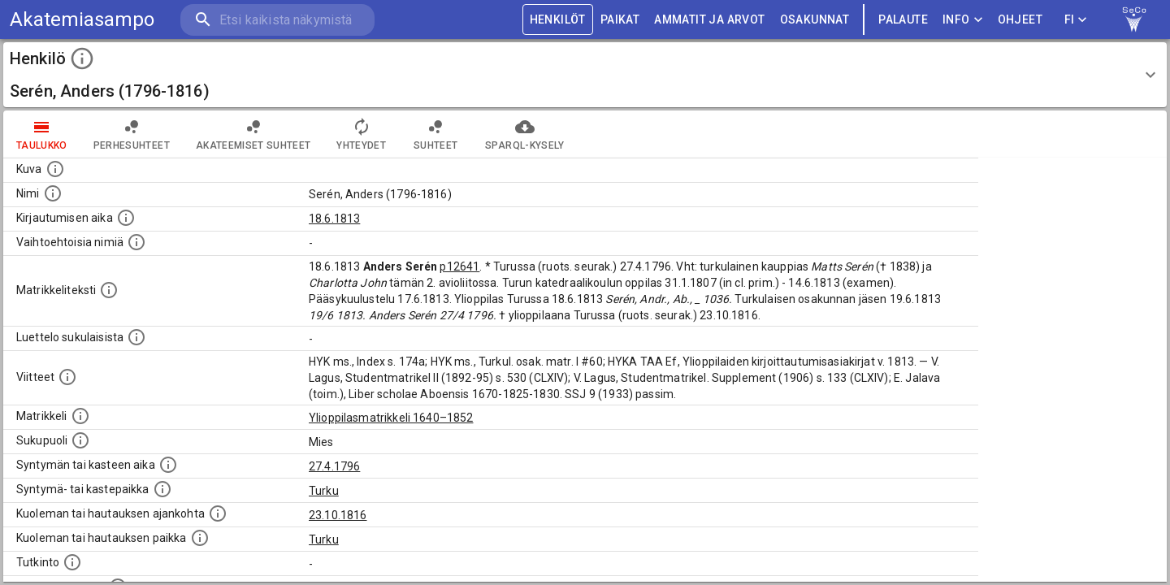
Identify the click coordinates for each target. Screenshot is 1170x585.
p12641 (459, 266)
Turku (324, 490)
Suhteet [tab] (435, 134)
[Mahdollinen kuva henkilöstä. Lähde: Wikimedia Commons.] (55, 169)
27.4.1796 (334, 466)
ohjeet (1020, 20)
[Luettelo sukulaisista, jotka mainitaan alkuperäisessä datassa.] (137, 337)
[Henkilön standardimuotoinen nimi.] (53, 193)
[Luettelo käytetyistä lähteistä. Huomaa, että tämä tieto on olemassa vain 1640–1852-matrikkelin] (67, 377)
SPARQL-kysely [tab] (524, 134)
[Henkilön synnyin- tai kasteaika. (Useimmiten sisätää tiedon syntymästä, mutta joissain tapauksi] (168, 465)
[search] (276, 20)
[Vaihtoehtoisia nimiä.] (137, 242)
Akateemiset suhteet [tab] (253, 134)
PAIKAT (620, 20)
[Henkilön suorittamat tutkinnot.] (72, 562)
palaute (903, 20)
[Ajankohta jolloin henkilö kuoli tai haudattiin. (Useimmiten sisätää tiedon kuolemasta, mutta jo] (218, 513)
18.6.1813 (334, 218)
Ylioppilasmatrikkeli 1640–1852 (391, 417)
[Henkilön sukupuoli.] (80, 440)
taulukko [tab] (41, 134)
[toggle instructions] (82, 59)
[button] (585, 74)
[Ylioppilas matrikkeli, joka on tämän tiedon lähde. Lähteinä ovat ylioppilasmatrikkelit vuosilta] (80, 416)
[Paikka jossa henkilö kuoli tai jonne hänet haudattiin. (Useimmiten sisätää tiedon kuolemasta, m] (200, 538)
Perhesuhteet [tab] (131, 134)
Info (963, 20)
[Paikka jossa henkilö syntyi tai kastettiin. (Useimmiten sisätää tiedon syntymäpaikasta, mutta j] (163, 489)
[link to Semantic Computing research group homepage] (1134, 19)
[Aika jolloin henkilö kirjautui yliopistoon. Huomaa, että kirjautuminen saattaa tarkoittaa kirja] (126, 218)
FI (1076, 20)
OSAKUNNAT (815, 20)
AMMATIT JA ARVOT (709, 20)
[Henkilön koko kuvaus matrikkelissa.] (109, 290)
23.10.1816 (338, 515)
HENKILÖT (557, 20)
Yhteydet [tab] (361, 134)
